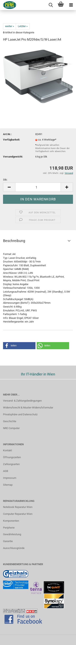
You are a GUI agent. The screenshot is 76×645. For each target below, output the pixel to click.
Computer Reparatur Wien (17, 513)
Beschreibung (14, 241)
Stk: (5, 179)
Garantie (8, 541)
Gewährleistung (12, 534)
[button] (19, 345)
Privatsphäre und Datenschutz (20, 414)
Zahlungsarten (11, 464)
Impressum (9, 477)
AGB (5, 471)
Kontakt (7, 450)
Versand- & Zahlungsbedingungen (22, 400)
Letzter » (23, 26)
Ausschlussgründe (14, 548)
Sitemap (8, 484)
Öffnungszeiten (12, 457)
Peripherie (9, 527)
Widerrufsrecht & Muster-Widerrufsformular (28, 407)
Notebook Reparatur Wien (17, 507)
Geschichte (9, 421)
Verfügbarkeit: (11, 139)
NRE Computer (11, 428)
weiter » (9, 26)
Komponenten (11, 520)
